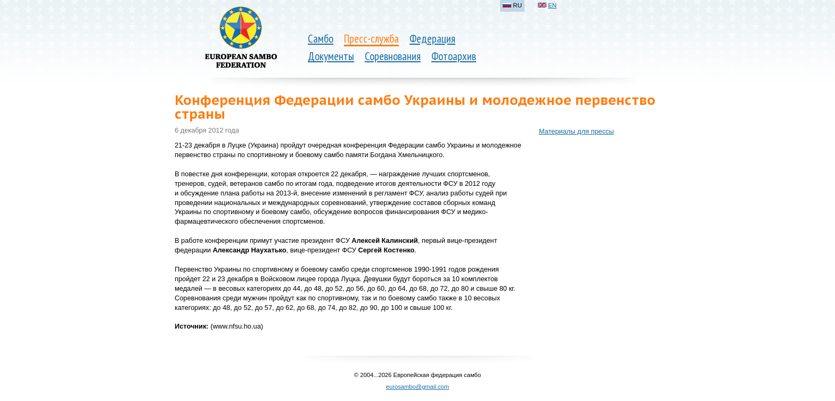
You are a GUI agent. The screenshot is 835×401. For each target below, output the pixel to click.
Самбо (320, 38)
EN (552, 5)
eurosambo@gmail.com (417, 386)
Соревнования (393, 56)
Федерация (432, 38)
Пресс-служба (371, 38)
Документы (331, 56)
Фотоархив (453, 56)
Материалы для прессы (576, 131)
